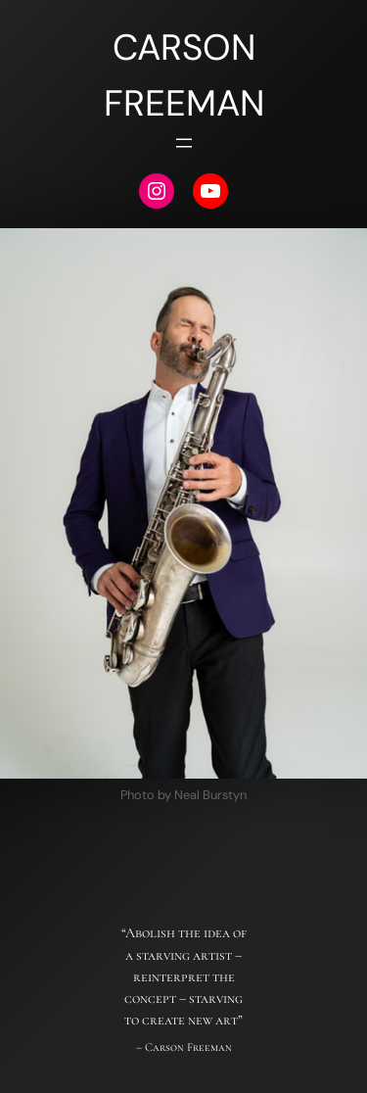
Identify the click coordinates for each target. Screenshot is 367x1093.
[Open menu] (184, 143)
